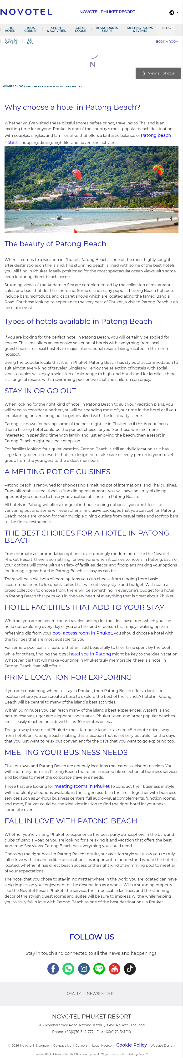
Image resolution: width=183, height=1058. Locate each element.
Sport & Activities (56, 29)
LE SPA (30, 41)
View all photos (161, 73)
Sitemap (42, 1045)
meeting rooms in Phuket (82, 786)
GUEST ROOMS (80, 29)
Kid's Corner (30, 29)
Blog (166, 28)
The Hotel (10, 29)
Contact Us (62, 1045)
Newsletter (100, 993)
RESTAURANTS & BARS (107, 29)
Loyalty (73, 993)
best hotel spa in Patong (85, 654)
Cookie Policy (131, 1045)
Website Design (163, 1045)
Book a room (167, 41)
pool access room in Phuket (82, 633)
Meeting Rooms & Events (140, 29)
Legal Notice (102, 1045)
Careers (81, 1045)
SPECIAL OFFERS (11, 41)
